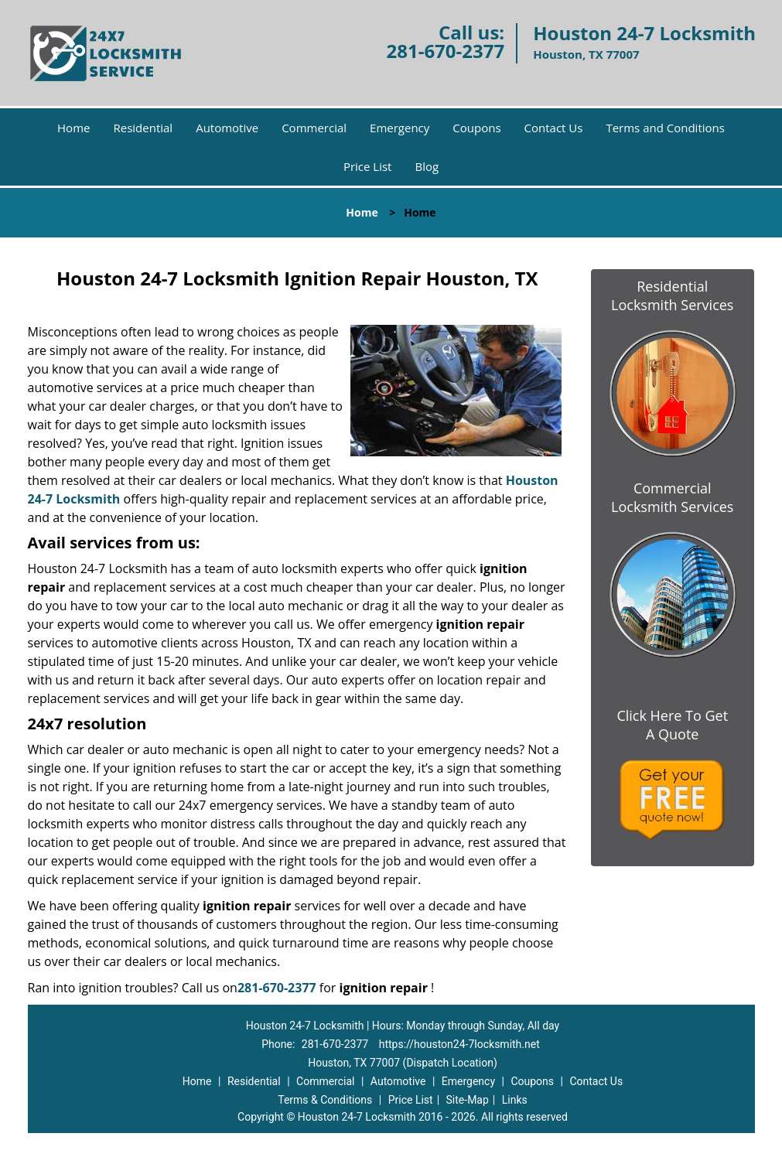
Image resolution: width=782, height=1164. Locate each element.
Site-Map (467, 1100)
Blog (427, 166)
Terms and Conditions (665, 127)
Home (73, 127)
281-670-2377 (445, 50)
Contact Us (553, 127)
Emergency (399, 127)
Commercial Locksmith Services (672, 497)
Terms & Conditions (325, 1100)
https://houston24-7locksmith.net (459, 1044)
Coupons (476, 127)
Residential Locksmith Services (672, 295)
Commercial (314, 127)
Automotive (227, 127)
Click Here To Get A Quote (672, 724)
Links (515, 1100)
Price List (367, 166)
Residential (142, 127)
